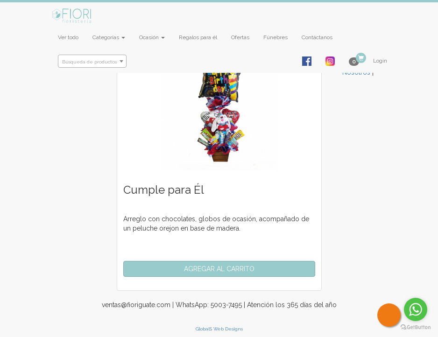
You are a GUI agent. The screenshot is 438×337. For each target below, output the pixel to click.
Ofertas (240, 37)
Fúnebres (275, 37)
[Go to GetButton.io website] (416, 327)
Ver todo (68, 37)
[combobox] (92, 61)
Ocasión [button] (152, 37)
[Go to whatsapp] (415, 309)
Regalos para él (198, 37)
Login (380, 60)
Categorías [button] (108, 37)
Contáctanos (317, 37)
